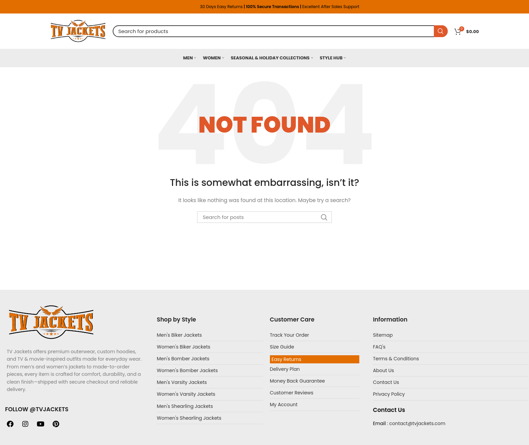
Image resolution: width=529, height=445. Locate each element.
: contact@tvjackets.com (415, 423)
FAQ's (379, 346)
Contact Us (386, 382)
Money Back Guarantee (297, 381)
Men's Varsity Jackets (182, 382)
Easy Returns (286, 359)
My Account (284, 404)
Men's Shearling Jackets (185, 406)
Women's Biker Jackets (184, 346)
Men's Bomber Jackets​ (183, 358)
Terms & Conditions (396, 358)
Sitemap (383, 335)
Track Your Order (289, 335)
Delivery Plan (285, 369)
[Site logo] (78, 30)
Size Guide (282, 346)
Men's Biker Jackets (179, 335)
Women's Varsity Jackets (186, 394)
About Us (383, 370)
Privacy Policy (389, 394)
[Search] (280, 31)
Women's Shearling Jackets (189, 418)
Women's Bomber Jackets (187, 370)
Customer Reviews (291, 392)
